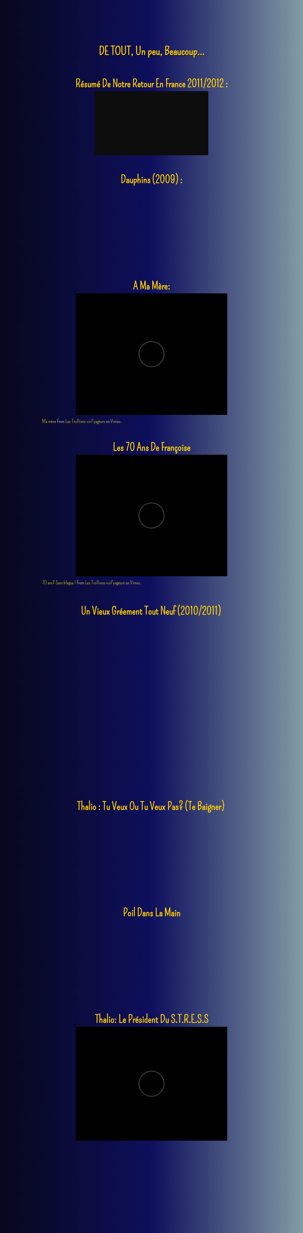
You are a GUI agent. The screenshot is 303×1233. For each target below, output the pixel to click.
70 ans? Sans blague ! (59, 582)
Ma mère (49, 421)
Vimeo (115, 421)
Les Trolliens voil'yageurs (85, 421)
